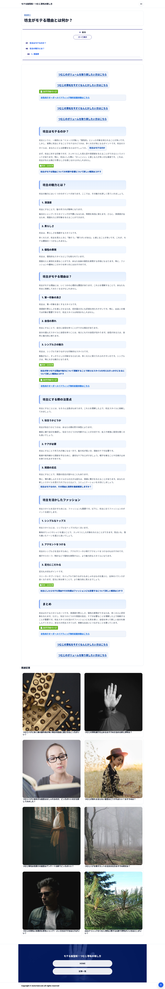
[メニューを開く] (141, 3)
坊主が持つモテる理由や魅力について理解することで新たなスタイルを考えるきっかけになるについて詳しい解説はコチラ (82, 373)
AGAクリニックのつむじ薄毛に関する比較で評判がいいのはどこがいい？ (113, 934)
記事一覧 (82, 971)
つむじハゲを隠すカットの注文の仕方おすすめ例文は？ (107, 868)
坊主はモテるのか (97, 149)
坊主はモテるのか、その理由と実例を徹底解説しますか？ (65, 488)
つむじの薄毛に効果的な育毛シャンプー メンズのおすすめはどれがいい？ (51, 934)
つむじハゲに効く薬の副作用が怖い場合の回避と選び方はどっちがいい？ (51, 736)
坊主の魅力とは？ (37, 48)
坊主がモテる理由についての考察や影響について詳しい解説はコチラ (70, 173)
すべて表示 (82, 37)
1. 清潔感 (35, 54)
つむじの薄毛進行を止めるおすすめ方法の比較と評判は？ (108, 735)
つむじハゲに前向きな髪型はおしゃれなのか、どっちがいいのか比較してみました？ (51, 803)
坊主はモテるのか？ (38, 43)
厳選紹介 (27, 15)
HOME (82, 963)
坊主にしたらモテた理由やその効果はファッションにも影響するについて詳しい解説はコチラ (81, 592)
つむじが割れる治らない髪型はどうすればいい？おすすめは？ (110, 802)
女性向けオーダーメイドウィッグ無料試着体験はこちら (65, 99)
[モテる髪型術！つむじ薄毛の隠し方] (36, 4)
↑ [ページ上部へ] (161, 984)
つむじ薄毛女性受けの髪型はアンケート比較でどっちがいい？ (48, 868)
